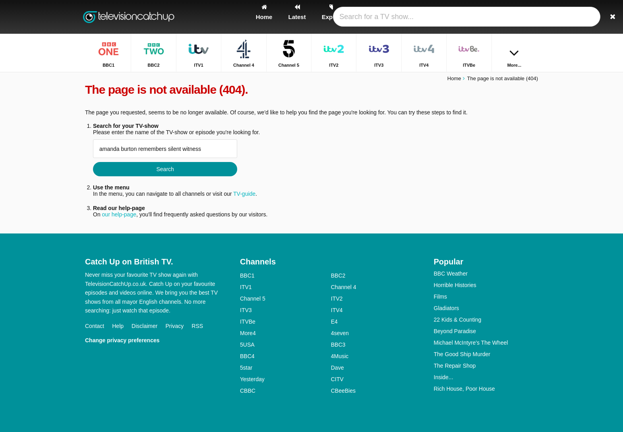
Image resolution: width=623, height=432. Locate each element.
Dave (337, 367)
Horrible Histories (455, 285)
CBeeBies (343, 391)
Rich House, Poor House (464, 389)
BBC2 (338, 275)
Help (118, 326)
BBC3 (338, 344)
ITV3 (246, 310)
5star (246, 367)
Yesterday (252, 379)
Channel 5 (252, 298)
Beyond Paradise (455, 331)
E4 (334, 321)
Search (165, 169)
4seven (340, 333)
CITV (337, 379)
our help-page (119, 214)
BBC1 (247, 275)
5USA (247, 344)
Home (454, 78)
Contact (94, 326)
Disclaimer (144, 326)
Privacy (174, 326)
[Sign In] (503, 17)
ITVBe (247, 321)
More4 (248, 333)
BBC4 (247, 356)
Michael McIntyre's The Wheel (471, 342)
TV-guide (244, 194)
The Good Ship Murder (462, 354)
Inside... (443, 377)
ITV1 (246, 287)
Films (440, 296)
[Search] (529, 17)
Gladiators (446, 308)
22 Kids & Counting (458, 319)
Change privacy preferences (122, 340)
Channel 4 (343, 287)
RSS (197, 326)
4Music (339, 356)
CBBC (247, 391)
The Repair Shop (455, 366)
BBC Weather (451, 273)
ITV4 (337, 310)
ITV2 (337, 298)
